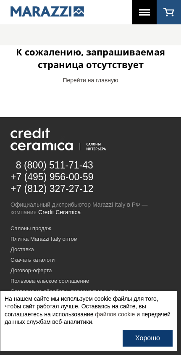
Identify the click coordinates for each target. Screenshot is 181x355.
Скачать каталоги (32, 260)
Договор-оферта (31, 270)
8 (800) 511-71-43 (54, 165)
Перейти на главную (90, 80)
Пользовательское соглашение (49, 281)
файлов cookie (115, 314)
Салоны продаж (30, 228)
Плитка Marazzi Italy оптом (44, 239)
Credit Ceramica (59, 212)
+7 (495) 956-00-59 (52, 176)
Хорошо (147, 338)
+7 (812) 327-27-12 (52, 188)
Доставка (22, 249)
